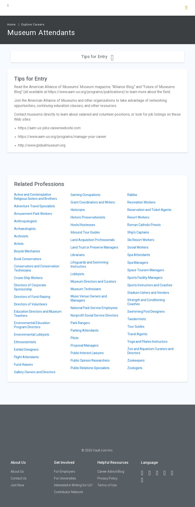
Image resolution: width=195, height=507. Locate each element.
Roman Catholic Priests (144, 225)
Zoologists (134, 368)
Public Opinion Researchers (90, 360)
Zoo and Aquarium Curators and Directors (150, 351)
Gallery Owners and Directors (34, 372)
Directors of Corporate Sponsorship (30, 287)
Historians (78, 210)
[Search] (186, 8)
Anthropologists (25, 221)
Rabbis (132, 195)
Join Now (17, 485)
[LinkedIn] (151, 473)
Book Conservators (27, 259)
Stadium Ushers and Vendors (148, 292)
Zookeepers (136, 360)
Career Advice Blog (110, 471)
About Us (17, 471)
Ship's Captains (138, 232)
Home (11, 24)
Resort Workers (138, 217)
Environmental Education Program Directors (32, 325)
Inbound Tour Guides (85, 232)
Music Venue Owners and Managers (89, 298)
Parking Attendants (85, 330)
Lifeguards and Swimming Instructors (89, 264)
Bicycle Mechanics (27, 251)
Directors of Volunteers (30, 304)
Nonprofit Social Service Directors (94, 315)
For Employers (64, 471)
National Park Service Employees (94, 308)
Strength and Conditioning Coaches (146, 302)
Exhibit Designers (26, 349)
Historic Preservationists (88, 217)
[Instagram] (166, 473)
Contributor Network (68, 492)
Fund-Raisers (23, 364)
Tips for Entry (97, 56)
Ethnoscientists (25, 342)
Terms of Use (107, 485)
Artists (19, 244)
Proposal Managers (85, 345)
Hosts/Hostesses (83, 225)
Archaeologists (25, 229)
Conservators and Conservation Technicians (36, 268)
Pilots (75, 338)
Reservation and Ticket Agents (149, 210)
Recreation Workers (141, 202)
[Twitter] (159, 473)
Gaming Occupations (85, 195)
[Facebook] (144, 473)
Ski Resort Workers (140, 240)
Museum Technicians (86, 289)
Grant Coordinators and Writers (93, 202)
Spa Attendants (138, 255)
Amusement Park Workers (33, 213)
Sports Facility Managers (145, 277)
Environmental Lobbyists (31, 334)
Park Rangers (80, 323)
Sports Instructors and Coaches (149, 285)
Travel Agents (137, 334)
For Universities (65, 478)
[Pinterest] (174, 473)
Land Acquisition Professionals (93, 240)
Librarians (78, 255)
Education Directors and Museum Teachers (38, 313)
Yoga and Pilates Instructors (147, 341)
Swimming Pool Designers (146, 311)
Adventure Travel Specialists (34, 206)
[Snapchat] (144, 480)
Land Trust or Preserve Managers (94, 247)
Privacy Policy (107, 478)
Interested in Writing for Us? (73, 485)
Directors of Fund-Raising (32, 297)
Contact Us (19, 478)
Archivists (21, 236)
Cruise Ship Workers (28, 278)
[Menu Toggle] (8, 5)
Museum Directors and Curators (93, 281)
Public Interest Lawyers (87, 353)
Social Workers (137, 247)
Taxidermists (136, 319)
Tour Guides (135, 326)
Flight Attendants (26, 357)
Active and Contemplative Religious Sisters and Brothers (35, 196)
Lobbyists (77, 274)
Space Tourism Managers (145, 270)
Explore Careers (32, 24)
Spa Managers (137, 262)
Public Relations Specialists (90, 368)
